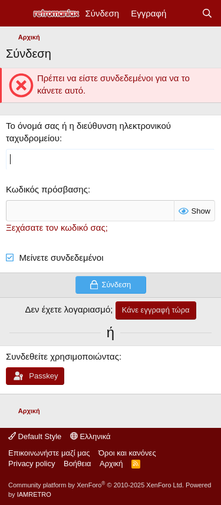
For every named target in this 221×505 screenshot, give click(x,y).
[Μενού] (16, 13)
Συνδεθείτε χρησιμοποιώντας (62, 356)
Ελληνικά (90, 436)
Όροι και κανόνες (127, 452)
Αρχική (111, 463)
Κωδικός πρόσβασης (47, 189)
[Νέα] (183, 13)
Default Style (34, 436)
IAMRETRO (34, 494)
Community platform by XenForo (96, 485)
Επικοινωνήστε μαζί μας (49, 452)
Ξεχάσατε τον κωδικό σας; (57, 227)
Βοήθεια (77, 463)
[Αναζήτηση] (207, 13)
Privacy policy (31, 463)
